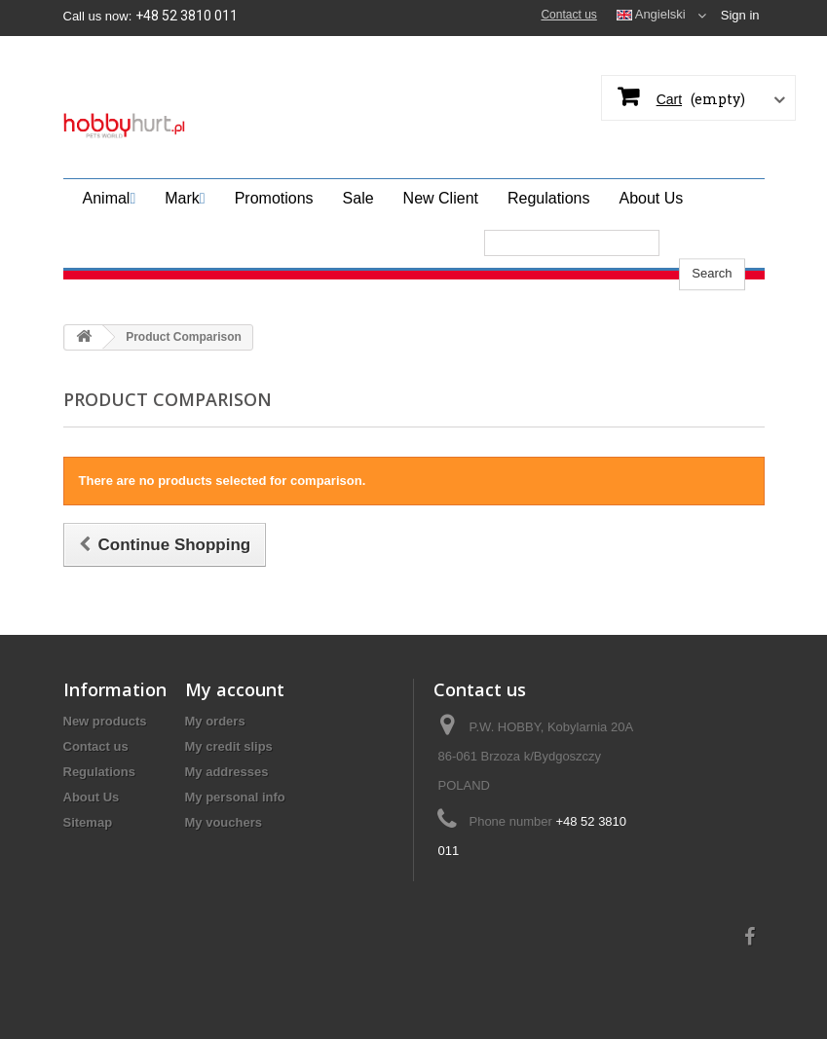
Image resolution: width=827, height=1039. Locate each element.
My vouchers (223, 822)
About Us (91, 797)
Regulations (99, 771)
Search (712, 242)
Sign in (740, 15)
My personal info (235, 797)
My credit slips (229, 746)
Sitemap (88, 822)
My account (234, 689)
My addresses (227, 771)
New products (105, 721)
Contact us (568, 14)
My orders (215, 721)
